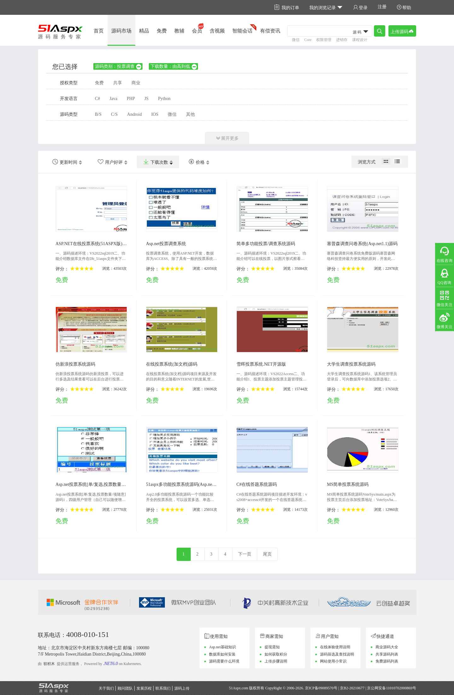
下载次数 (155, 162)
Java (113, 98)
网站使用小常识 (333, 661)
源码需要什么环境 (224, 661)
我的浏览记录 (326, 7)
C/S (114, 114)
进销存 (341, 40)
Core (307, 40)
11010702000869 (399, 688)
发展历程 (144, 688)
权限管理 (323, 40)
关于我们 (106, 688)
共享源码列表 (386, 654)
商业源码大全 (386, 647)
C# (97, 98)
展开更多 (227, 138)
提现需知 (272, 647)
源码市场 (121, 30)
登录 (360, 7)
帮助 (404, 7)
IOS (155, 114)
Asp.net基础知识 (222, 647)
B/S (98, 114)
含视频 (217, 30)
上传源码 (402, 31)
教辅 (179, 30)
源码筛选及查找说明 (337, 654)
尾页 (267, 554)
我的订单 (286, 7)
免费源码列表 (386, 661)
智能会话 (242, 30)
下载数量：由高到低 (173, 66)
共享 (117, 82)
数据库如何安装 (222, 654)
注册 (382, 6)
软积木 (49, 664)
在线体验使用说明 (335, 647)
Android (134, 114)
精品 (144, 30)
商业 (135, 82)
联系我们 (163, 688)
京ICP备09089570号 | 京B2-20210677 (334, 688)
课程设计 (359, 40)
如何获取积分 (276, 654)
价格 (197, 162)
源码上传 (181, 688)
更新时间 (64, 162)
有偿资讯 (270, 30)
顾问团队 (125, 688)
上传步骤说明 (276, 661)
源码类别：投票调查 (118, 66)
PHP (131, 98)
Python (164, 98)
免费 (162, 30)
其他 (190, 114)
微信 (296, 40)
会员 (197, 30)
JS (146, 98)
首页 (99, 30)
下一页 (244, 554)
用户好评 (110, 162)
